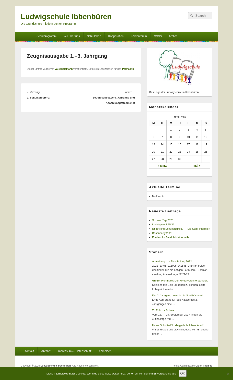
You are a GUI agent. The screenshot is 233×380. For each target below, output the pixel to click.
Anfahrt (45, 351)
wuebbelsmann (64, 69)
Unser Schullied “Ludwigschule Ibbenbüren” (177, 325)
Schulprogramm (46, 36)
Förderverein (139, 36)
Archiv (173, 36)
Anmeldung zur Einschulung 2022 (172, 261)
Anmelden (105, 351)
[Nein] (228, 374)
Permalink (128, 69)
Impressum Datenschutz (74, 351)
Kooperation (116, 36)
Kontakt (29, 351)
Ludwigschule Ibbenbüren (66, 16)
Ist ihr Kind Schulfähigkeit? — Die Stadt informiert (181, 228)
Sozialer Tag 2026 (162, 220)
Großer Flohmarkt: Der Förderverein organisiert (180, 280)
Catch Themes (204, 365)
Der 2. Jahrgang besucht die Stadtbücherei (177, 295)
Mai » (197, 165)
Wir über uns (72, 36)
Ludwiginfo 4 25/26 (163, 224)
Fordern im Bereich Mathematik (170, 237)
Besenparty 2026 (162, 233)
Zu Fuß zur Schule (163, 310)
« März (162, 165)
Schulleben (94, 36)
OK (182, 373)
